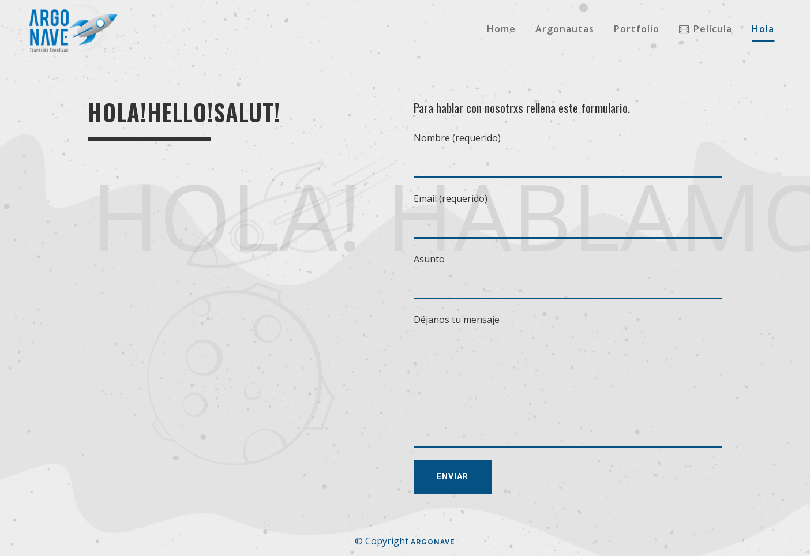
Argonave (433, 542)
